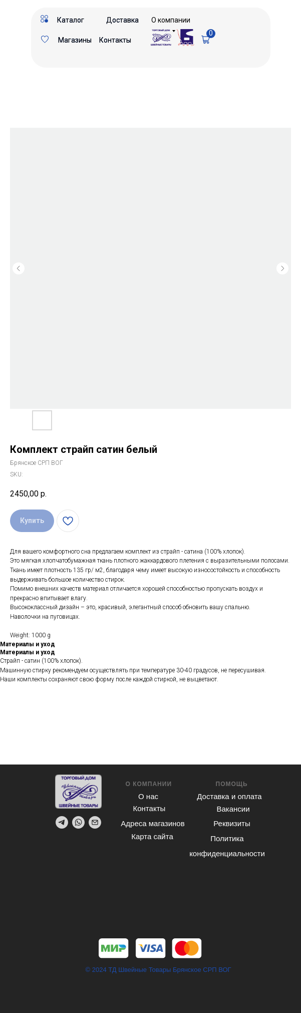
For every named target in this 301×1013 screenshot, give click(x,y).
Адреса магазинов (152, 823)
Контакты (115, 40)
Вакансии (232, 809)
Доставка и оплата (229, 796)
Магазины (75, 40)
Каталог (70, 20)
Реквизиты (231, 823)
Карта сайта (152, 836)
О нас (148, 796)
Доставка (122, 20)
